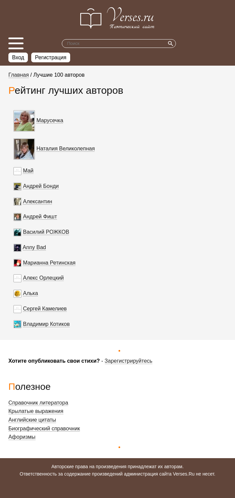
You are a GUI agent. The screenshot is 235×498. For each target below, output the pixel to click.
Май (28, 170)
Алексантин (37, 201)
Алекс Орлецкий (43, 278)
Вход (18, 57)
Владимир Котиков (46, 324)
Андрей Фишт (40, 216)
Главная (18, 75)
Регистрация (50, 57)
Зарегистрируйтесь (128, 361)
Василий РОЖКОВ (46, 232)
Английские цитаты (32, 420)
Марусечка (49, 120)
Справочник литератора (38, 403)
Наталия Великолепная (65, 148)
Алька (30, 293)
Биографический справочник (44, 428)
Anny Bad (34, 247)
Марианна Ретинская (49, 263)
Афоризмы (22, 437)
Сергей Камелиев (44, 308)
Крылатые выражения (35, 411)
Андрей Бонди (41, 186)
